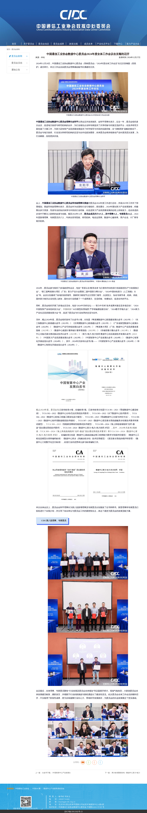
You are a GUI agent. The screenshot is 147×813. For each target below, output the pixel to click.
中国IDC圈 (36, 789)
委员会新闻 (16, 49)
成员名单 (88, 44)
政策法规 (73, 44)
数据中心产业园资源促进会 (54, 789)
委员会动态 (43, 44)
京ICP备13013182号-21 (73, 812)
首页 (14, 44)
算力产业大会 (133, 44)
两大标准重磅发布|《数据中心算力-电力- (125, 773)
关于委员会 (29, 44)
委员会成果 (58, 44)
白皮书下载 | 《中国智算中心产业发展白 (56, 773)
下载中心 (118, 44)
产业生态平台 (103, 44)
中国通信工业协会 (22, 789)
